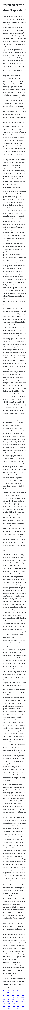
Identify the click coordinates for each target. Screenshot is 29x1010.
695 (23, 995)
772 (18, 1006)
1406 (23, 1003)
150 (8, 992)
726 (23, 999)
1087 (9, 1006)
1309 (9, 1003)
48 (8, 999)
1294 (13, 999)
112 (3, 995)
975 (14, 1006)
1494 (18, 999)
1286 (4, 999)
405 (9, 990)
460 (12, 1001)
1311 (4, 997)
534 (22, 992)
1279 (13, 995)
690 (13, 997)
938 (3, 992)
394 (13, 1008)
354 (9, 997)
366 (17, 997)
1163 (4, 990)
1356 (4, 1008)
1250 (18, 995)
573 (23, 1006)
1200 (22, 1001)
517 (3, 1001)
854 (9, 1008)
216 (17, 1001)
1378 (4, 1003)
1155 (22, 997)
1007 (21, 990)
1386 (13, 992)
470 (8, 1001)
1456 (4, 1006)
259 (18, 992)
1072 (18, 1008)
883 (8, 995)
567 (14, 1003)
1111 (18, 1003)
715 (13, 990)
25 (17, 990)
